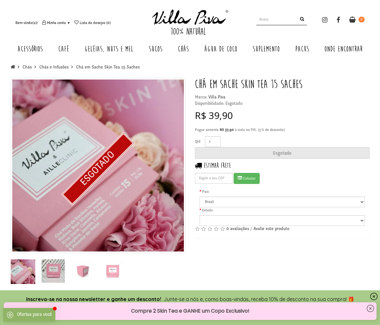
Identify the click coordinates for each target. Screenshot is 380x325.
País (205, 192)
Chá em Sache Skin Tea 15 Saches (108, 67)
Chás (27, 67)
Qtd (198, 142)
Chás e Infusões (54, 67)
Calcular (247, 178)
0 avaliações (237, 229)
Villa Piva (216, 97)
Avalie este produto (271, 229)
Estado (207, 210)
